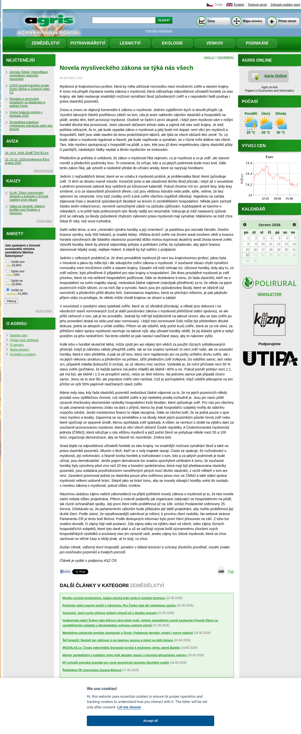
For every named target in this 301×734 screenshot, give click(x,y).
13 (286, 244)
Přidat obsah (287, 21)
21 (294, 249)
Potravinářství (87, 43)
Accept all (150, 721)
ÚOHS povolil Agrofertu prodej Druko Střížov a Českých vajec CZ (29, 89)
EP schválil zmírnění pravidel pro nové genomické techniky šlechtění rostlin (115, 662)
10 (262, 244)
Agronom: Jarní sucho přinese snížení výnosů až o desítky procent (109, 613)
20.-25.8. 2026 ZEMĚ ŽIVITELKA (27, 153)
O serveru (17, 345)
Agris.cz (209, 57)
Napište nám (19, 335)
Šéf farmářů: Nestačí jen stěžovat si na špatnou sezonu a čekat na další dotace (117, 640)
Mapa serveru (252, 21)
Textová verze (257, 4)
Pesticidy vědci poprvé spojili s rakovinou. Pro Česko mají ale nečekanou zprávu (119, 605)
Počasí (250, 101)
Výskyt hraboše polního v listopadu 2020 (26, 114)
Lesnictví (130, 43)
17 (262, 249)
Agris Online (275, 76)
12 (278, 244)
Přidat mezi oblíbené (24, 340)
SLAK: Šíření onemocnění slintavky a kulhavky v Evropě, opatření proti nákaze (29, 196)
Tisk (231, 571)
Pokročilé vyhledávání (159, 30)
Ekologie (172, 43)
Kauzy (13, 181)
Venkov (214, 43)
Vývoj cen (254, 145)
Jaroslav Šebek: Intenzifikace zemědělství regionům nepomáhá (28, 75)
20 (286, 249)
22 (247, 255)
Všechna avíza (43, 170)
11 (270, 244)
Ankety (14, 233)
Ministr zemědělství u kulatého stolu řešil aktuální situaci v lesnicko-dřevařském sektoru (124, 655)
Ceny (211, 21)
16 (255, 249)
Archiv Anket (43, 311)
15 (247, 249)
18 (270, 249)
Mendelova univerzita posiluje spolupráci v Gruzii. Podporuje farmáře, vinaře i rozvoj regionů (127, 633)
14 (294, 244)
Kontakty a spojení (23, 354)
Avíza (12, 141)
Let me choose (129, 707)
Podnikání (257, 43)
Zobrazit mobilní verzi (285, 4)
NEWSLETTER (269, 294)
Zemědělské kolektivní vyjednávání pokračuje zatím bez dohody (30, 126)
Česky (218, 4)
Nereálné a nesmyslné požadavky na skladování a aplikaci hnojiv (27, 102)
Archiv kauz (44, 221)
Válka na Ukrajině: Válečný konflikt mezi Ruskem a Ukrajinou (27, 209)
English (239, 4)
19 (278, 249)
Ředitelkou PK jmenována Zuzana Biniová (91, 670)
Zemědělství (45, 43)
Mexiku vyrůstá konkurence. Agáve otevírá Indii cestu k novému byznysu (113, 598)
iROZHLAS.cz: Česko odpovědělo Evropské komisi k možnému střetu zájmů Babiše (121, 648)
